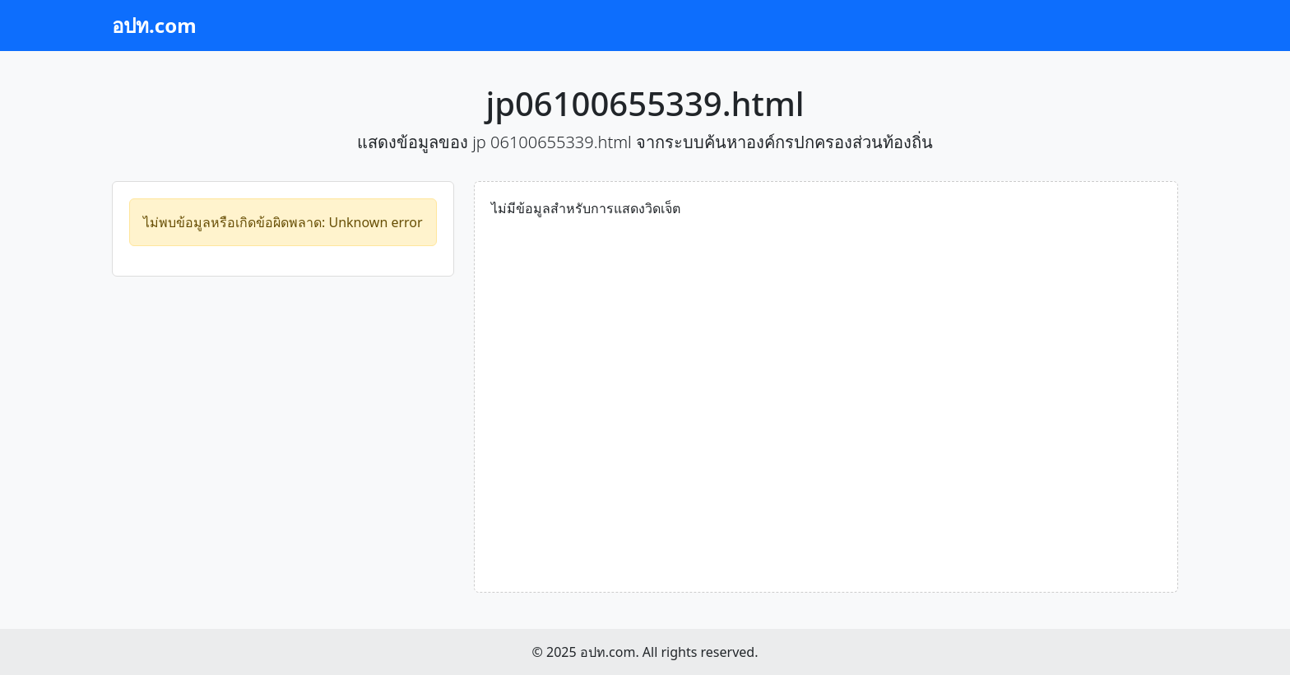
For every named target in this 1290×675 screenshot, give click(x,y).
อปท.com (154, 25)
